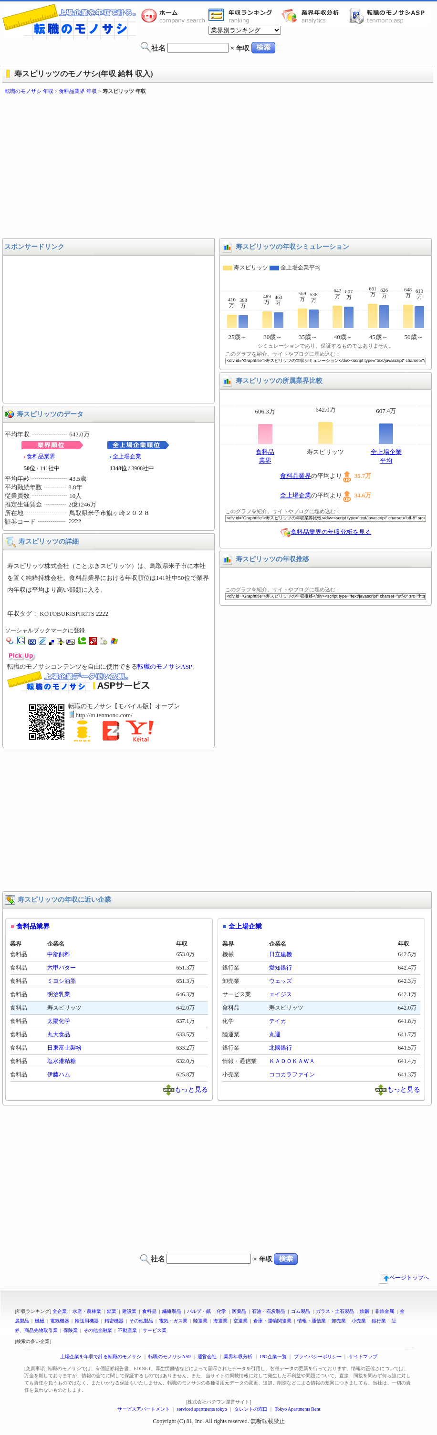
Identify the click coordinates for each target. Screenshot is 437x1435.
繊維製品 (171, 1311)
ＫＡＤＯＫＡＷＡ (292, 1061)
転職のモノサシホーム (174, 15)
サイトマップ (363, 1356)
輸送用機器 (87, 1320)
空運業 (240, 1320)
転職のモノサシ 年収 (29, 91)
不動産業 (127, 1330)
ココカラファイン (292, 1074)
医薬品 (239, 1311)
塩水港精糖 (61, 1061)
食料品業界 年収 (78, 91)
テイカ (277, 1021)
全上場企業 (127, 456)
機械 (39, 1320)
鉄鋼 (364, 1311)
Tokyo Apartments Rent (297, 1409)
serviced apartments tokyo (202, 1409)
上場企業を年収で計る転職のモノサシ (100, 1356)
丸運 (275, 1034)
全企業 (59, 1311)
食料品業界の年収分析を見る (331, 531)
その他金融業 (97, 1330)
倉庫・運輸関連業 (272, 1320)
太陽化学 (58, 1021)
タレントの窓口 (251, 1409)
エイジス (280, 994)
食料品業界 (41, 456)
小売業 (359, 1320)
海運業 (220, 1320)
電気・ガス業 (173, 1320)
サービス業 (154, 1330)
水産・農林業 (87, 1311)
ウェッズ (280, 981)
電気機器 (59, 1320)
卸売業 (339, 1320)
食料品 (149, 1311)
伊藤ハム (58, 1074)
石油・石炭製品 (268, 1311)
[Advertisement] (156, 167)
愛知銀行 (280, 967)
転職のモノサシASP (389, 15)
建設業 (129, 1311)
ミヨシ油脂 (61, 981)
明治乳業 (58, 994)
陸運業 (200, 1320)
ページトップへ (404, 1277)
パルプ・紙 (199, 1311)
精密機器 (114, 1320)
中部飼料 (58, 954)
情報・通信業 (311, 1320)
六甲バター (61, 967)
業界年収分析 (314, 15)
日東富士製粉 (64, 1047)
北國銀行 (280, 1047)
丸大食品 (58, 1034)
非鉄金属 (384, 1311)
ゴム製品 (300, 1311)
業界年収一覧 (241, 15)
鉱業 (111, 1311)
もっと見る (191, 1089)
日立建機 (280, 954)
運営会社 (207, 1356)
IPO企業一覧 (273, 1356)
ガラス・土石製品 (335, 1311)
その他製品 (141, 1320)
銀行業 (379, 1320)
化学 (221, 1311)
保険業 (70, 1330)
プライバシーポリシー (318, 1356)
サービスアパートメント (143, 1409)
